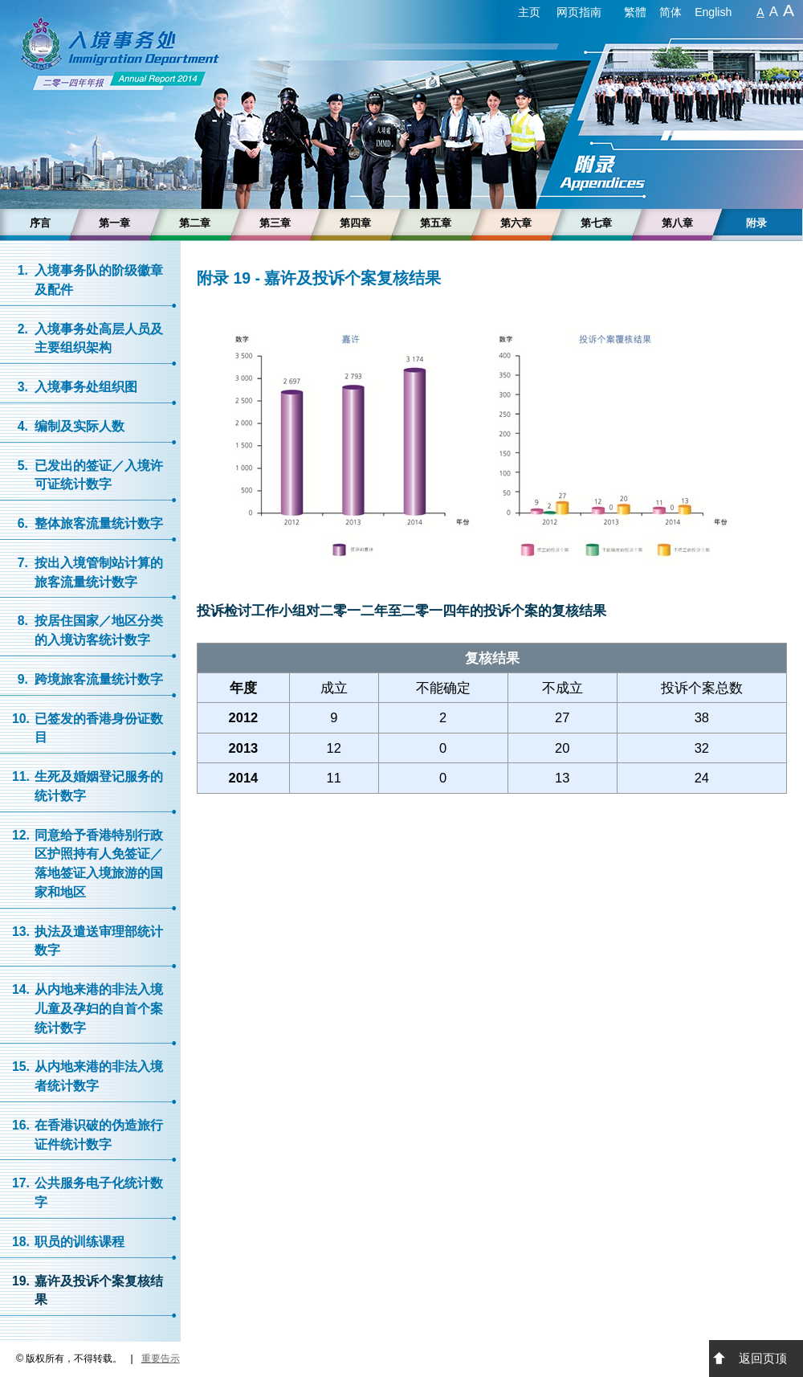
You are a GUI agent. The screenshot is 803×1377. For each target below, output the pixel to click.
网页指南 (578, 12)
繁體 (635, 12)
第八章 (677, 223)
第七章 (596, 223)
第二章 (194, 223)
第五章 (435, 223)
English (713, 12)
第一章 (114, 223)
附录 (756, 223)
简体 (670, 12)
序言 (40, 223)
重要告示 (160, 1358)
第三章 (275, 223)
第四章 (355, 223)
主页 (529, 12)
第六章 (516, 223)
